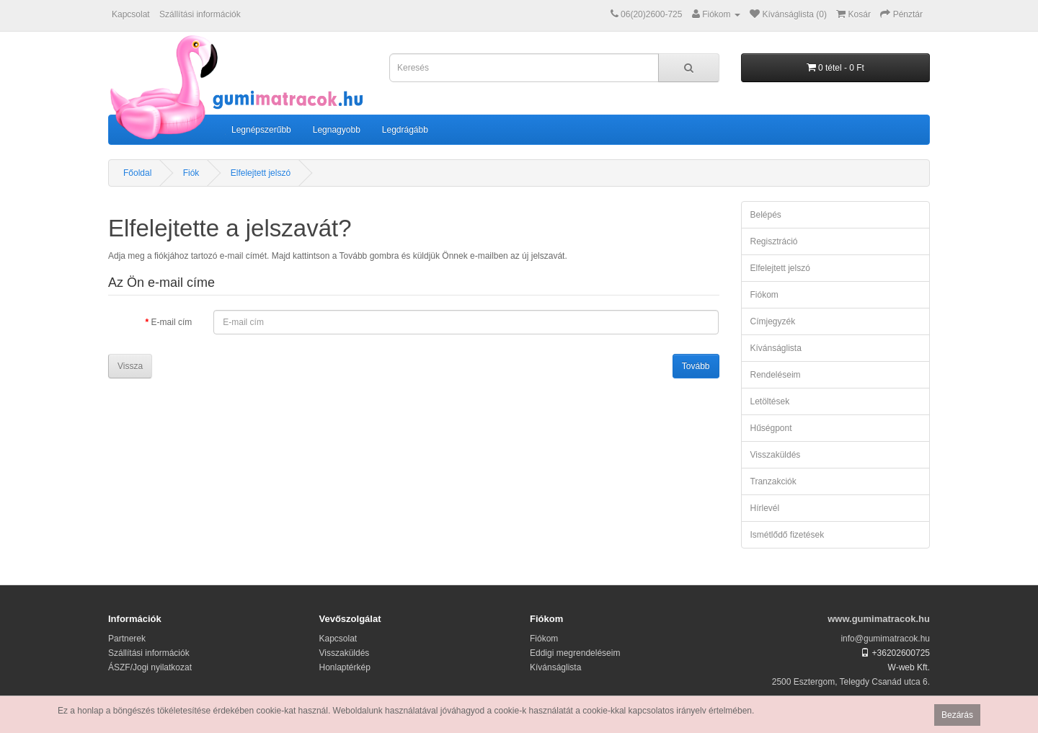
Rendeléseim (775, 375)
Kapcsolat (131, 14)
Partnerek (127, 639)
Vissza (130, 366)
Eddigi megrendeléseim (575, 653)
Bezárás (957, 715)
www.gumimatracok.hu (879, 618)
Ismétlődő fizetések (787, 535)
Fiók (191, 173)
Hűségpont (771, 428)
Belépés (765, 215)
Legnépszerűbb (261, 130)
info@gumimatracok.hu (885, 639)
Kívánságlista (776, 348)
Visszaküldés (775, 455)
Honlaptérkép (345, 667)
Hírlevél (765, 508)
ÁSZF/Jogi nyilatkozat (150, 667)
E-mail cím (171, 322)
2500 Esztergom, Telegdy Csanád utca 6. (851, 682)
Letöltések (770, 401)
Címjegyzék (773, 321)
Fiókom (764, 295)
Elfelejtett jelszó (260, 173)
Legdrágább (405, 130)
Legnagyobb (336, 130)
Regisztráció (774, 241)
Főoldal (137, 173)
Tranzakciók (773, 481)
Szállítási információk (200, 14)
